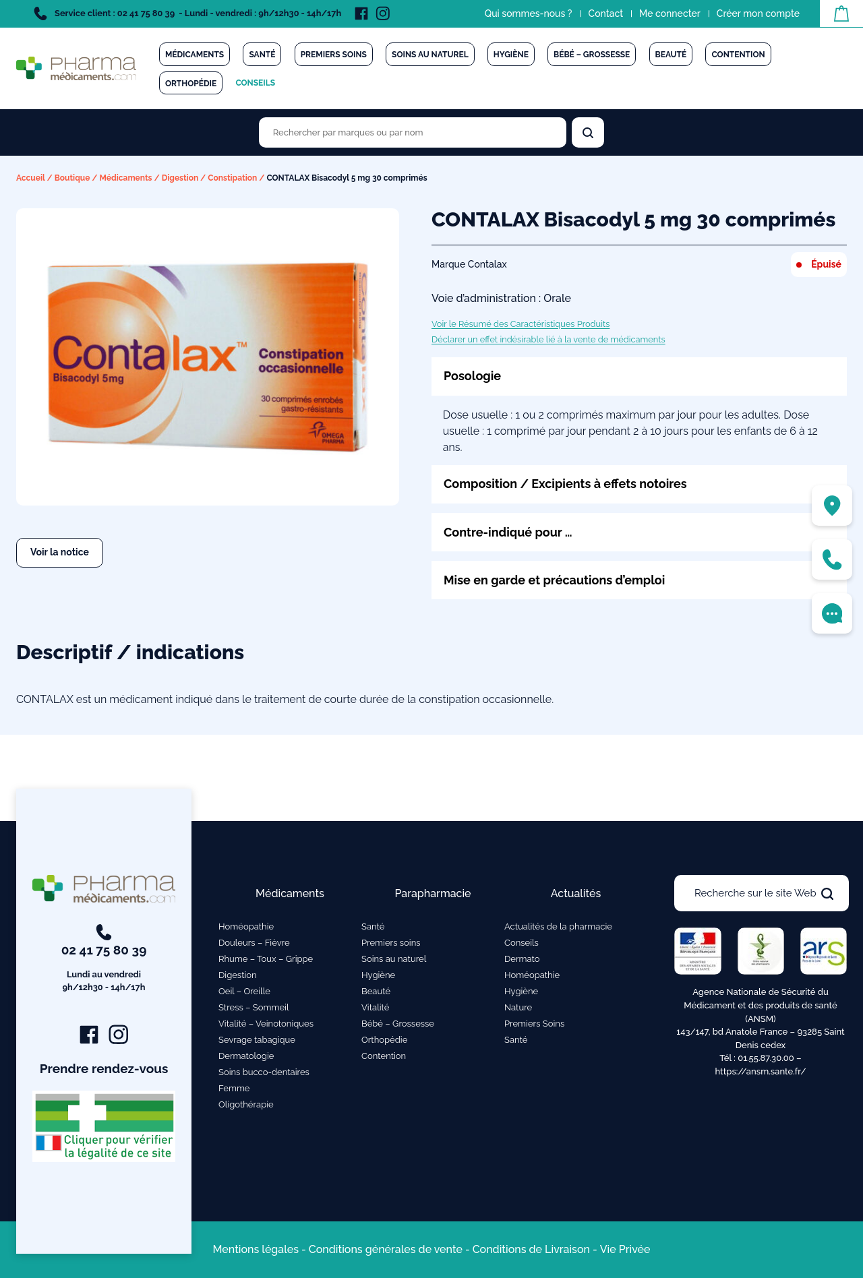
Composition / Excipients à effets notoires (565, 484)
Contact (606, 13)
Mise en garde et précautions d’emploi (554, 580)
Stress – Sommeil (253, 1007)
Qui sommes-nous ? (528, 13)
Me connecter (670, 13)
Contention (738, 54)
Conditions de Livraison (531, 1249)
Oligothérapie (246, 1104)
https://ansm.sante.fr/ (760, 1071)
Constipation (232, 178)
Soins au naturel (430, 54)
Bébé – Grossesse (592, 54)
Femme (234, 1088)
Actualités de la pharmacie (558, 926)
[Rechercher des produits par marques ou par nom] (412, 132)
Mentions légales (255, 1249)
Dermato (522, 959)
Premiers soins (334, 54)
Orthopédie (190, 83)
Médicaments (194, 54)
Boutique (72, 178)
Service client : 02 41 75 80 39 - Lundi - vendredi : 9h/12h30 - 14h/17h (187, 13)
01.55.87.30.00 (766, 1058)
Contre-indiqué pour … (508, 532)
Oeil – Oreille (244, 991)
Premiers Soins (534, 1023)
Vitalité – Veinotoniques (266, 1023)
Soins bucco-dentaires (263, 1072)
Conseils (255, 83)
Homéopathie (246, 926)
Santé (262, 54)
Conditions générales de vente (386, 1249)
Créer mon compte (758, 13)
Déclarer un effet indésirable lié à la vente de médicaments (548, 339)
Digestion (180, 178)
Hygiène (511, 54)
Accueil (30, 178)
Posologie (472, 376)
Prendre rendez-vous (104, 1068)
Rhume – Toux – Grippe (265, 959)
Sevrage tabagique (256, 1040)
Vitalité (375, 1007)
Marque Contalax (469, 264)
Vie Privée (625, 1249)
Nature (518, 1007)
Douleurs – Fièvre (254, 943)
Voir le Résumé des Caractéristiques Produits (520, 324)
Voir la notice (59, 552)
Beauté (671, 54)
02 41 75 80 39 (104, 959)
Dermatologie (246, 1056)
